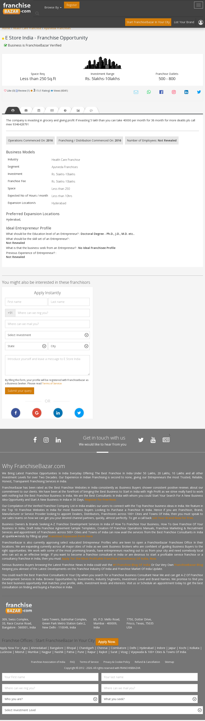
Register (72, 5)
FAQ (72, 663)
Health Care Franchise (27, 28)
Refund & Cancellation (147, 663)
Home (6, 28)
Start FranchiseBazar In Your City (148, 22)
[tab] (14, 111)
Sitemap (169, 663)
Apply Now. (107, 643)
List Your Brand (184, 22)
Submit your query (19, 392)
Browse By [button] (53, 7)
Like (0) (9, 90)
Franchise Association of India (48, 663)
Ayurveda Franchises (57, 28)
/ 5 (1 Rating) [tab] (40, 90)
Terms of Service (52, 384)
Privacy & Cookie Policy (117, 663)
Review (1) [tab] (23, 90)
